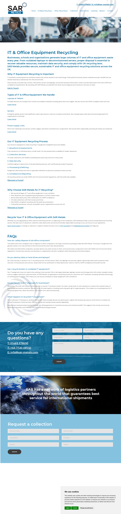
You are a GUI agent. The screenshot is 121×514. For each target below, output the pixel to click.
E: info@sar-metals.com (103, 4)
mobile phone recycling (81, 226)
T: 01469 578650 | (84, 4)
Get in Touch (13, 88)
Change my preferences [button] (86, 508)
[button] (45, 11)
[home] (17, 7)
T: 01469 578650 (17, 343)
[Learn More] (11, 104)
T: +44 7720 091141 (19, 347)
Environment (84, 11)
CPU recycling (65, 226)
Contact (110, 11)
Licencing (94, 11)
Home (33, 11)
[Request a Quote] (15, 180)
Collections (74, 11)
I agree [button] (68, 508)
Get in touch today (13, 226)
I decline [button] (75, 508)
